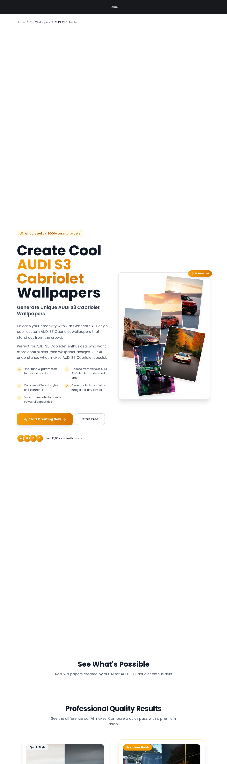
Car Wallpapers (40, 22)
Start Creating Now (44, 419)
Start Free (90, 419)
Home (113, 7)
